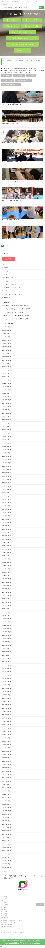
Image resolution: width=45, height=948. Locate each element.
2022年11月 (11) (6, 463)
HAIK (39, 943)
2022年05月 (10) (6, 482)
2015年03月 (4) (6, 767)
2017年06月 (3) (6, 678)
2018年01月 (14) (6, 655)
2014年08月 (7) (6, 791)
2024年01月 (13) (6, 416)
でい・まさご (11, 26)
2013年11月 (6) (6, 820)
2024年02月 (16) (6, 413)
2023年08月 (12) (6, 433)
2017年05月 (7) (6, 681)
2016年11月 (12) (6, 701)
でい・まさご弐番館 (31, 26)
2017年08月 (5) (6, 671)
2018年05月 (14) (6, 642)
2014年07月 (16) (6, 794)
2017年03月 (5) (6, 688)
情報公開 (4, 902)
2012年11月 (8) (6, 860)
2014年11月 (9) (6, 781)
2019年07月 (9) (6, 595)
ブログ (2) (5, 267)
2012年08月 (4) (6, 867)
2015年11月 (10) (6, 741)
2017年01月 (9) (6, 695)
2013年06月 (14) (6, 837)
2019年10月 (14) (6, 585)
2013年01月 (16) (6, 854)
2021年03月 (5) (6, 529)
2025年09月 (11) (6, 350)
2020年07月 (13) (6, 555)
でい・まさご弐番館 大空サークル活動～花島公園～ (16, 315)
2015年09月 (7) (6, 748)
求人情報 (5, 253)
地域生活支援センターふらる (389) (11, 287)
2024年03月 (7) (6, 410)
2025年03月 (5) (6, 370)
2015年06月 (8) (6, 757)
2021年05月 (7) (6, 522)
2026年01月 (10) (6, 337)
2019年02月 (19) (6, 612)
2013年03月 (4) (6, 847)
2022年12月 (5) (6, 459)
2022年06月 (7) (6, 479)
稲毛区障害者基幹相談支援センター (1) (12, 294)
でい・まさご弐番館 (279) (9, 284)
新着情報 (4, 896)
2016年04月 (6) (6, 724)
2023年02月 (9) (6, 453)
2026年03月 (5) (6, 330)
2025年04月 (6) (6, 366)
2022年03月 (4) (6, 489)
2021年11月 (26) (6, 502)
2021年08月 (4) (6, 512)
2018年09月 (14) (6, 628)
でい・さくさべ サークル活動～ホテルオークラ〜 (15, 312)
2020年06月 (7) (6, 559)
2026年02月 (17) (6, 333)
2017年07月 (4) (6, 675)
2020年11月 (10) (6, 542)
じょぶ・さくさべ (32, 20)
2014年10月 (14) (6, 784)
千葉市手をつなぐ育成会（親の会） (22, 44)
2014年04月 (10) (6, 804)
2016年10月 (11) (6, 704)
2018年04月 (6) (6, 645)
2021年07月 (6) (6, 516)
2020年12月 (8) (6, 539)
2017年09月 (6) (6, 668)
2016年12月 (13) (6, 698)
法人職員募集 (9, 259)
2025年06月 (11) (6, 360)
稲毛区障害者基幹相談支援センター (22, 38)
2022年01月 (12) (6, 496)
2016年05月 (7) (6, 721)
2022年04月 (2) (6, 486)
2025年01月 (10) (6, 376)
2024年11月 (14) (6, 383)
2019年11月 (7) (6, 582)
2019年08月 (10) (6, 592)
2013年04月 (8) (6, 844)
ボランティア (5, 913)
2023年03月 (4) (6, 449)
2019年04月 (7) (6, 605)
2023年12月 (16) (6, 419)
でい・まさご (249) (7, 281)
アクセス (4, 915)
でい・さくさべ (11, 20)
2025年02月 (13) (6, 373)
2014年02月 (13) (6, 811)
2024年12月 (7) (6, 380)
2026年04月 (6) (6, 327)
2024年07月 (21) (6, 396)
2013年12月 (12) (6, 817)
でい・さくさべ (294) (8, 277)
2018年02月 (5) (6, 651)
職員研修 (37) (6, 297)
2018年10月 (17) (6, 625)
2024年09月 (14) (6, 390)
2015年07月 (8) (6, 754)
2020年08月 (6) (6, 552)
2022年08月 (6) (6, 472)
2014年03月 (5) (6, 807)
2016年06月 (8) (6, 718)
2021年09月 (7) (6, 509)
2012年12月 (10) (6, 857)
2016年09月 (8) (6, 708)
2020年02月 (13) (6, 572)
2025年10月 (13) (6, 346)
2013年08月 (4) (6, 830)
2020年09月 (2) (6, 549)
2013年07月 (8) (6, 834)
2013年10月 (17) (6, 824)
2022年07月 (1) (6, 476)
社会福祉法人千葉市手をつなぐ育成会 (17, 940)
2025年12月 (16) (6, 340)
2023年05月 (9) (6, 443)
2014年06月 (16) (6, 797)
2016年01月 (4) (6, 734)
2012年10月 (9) (6, 864)
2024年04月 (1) (6, 406)
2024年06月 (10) (6, 400)
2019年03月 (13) (6, 608)
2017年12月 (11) (6, 658)
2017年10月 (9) (6, 665)
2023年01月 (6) (6, 456)
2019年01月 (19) (6, 615)
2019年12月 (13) (6, 579)
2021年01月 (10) (6, 535)
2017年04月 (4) (6, 685)
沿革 (3, 900)
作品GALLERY (22, 50)
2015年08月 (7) (6, 751)
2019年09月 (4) (6, 588)
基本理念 (4, 898)
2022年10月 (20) (6, 466)
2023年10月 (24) (6, 426)
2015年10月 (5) (6, 744)
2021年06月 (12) (6, 519)
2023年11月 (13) (6, 423)
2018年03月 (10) (6, 648)
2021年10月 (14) (6, 506)
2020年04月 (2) (6, 565)
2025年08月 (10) (6, 353)
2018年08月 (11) (6, 632)
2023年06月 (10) (6, 439)
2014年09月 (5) (6, 787)
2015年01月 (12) (6, 774)
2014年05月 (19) (6, 801)
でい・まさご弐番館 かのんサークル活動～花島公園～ (17, 309)
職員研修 (4, 909)
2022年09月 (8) (6, 469)
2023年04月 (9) (6, 446)
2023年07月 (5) (6, 436)
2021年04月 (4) (6, 525)
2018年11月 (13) (6, 622)
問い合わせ (5, 917)
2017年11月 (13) (6, 661)
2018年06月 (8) (6, 638)
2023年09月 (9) (6, 429)
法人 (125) (5, 291)
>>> (8, 245)
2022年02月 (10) (6, 492)
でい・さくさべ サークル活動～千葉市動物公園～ (15, 305)
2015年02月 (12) (6, 771)
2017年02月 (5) (6, 691)
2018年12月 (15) (6, 618)
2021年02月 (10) (6, 532)
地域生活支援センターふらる (22, 32)
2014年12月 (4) (6, 777)
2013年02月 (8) (6, 850)
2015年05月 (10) (6, 761)
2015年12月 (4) (6, 738)
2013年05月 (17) (6, 840)
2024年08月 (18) (6, 393)
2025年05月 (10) (6, 363)
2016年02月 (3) (6, 731)
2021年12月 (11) (6, 499)
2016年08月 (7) (6, 711)
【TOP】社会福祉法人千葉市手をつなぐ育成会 (14, 7)
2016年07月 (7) (6, 714)
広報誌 (4, 907)
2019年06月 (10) (6, 598)
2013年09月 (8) (6, 827)
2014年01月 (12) (6, 814)
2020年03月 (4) (6, 569)
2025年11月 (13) (6, 343)
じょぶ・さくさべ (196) (8, 271)
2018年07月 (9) (6, 635)
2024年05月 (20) (6, 403)
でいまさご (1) (6, 274)
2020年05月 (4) (6, 562)
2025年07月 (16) (6, 356)
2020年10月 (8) (6, 545)
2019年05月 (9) (6, 602)
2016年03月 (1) (6, 728)
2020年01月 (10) (6, 575)
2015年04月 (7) (6, 764)
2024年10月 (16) (6, 386)
